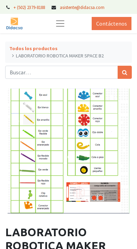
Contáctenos (111, 23)
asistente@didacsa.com (82, 7)
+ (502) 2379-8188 (29, 7)
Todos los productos (33, 48)
